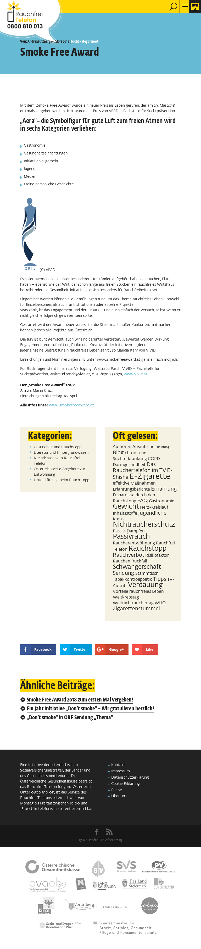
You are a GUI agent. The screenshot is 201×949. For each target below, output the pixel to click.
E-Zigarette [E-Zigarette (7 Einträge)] (150, 476)
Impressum (120, 771)
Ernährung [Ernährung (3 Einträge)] (164, 489)
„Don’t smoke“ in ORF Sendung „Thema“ (70, 718)
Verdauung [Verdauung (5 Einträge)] (145, 585)
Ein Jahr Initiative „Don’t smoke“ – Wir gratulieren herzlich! (90, 709)
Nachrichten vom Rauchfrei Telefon (57, 460)
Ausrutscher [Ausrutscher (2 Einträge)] (144, 447)
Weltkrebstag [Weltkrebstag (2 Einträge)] (126, 597)
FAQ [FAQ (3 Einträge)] (142, 500)
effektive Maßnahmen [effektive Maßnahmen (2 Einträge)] (134, 483)
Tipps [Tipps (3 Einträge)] (159, 579)
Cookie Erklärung (125, 784)
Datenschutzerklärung (130, 777)
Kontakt (118, 765)
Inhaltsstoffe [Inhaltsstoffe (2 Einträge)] (125, 513)
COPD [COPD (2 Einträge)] (154, 459)
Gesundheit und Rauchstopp (57, 447)
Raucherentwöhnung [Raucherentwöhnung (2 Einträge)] (134, 543)
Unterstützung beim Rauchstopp (61, 480)
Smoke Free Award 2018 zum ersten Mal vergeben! (80, 700)
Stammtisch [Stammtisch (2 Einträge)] (147, 573)
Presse (116, 790)
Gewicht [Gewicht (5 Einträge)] (126, 506)
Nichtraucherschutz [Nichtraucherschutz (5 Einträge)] (144, 524)
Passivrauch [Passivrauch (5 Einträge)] (131, 536)
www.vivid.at (135, 374)
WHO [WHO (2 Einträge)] (160, 603)
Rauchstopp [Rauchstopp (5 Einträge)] (147, 548)
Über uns (118, 796)
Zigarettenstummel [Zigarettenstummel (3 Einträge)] (136, 608)
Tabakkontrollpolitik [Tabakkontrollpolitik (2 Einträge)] (132, 579)
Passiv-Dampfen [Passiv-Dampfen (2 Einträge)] (129, 531)
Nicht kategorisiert (84, 41)
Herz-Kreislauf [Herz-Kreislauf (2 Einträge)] (154, 507)
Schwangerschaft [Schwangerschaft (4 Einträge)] (137, 567)
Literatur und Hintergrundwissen (61, 453)
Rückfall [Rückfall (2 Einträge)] (139, 561)
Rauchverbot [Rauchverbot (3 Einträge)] (128, 555)
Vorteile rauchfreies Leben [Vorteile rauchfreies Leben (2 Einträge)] (138, 591)
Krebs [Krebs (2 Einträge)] (118, 519)
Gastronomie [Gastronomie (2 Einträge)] (161, 501)
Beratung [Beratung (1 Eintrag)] (163, 447)
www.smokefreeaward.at (71, 405)
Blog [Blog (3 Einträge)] (118, 452)
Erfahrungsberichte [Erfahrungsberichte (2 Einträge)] (131, 489)
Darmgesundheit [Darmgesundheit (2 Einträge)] (129, 465)
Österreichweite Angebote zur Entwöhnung (59, 471)
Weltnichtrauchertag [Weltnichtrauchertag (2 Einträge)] (133, 603)
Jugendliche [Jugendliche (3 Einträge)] (152, 513)
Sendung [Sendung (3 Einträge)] (123, 573)
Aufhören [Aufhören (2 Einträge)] (122, 447)
